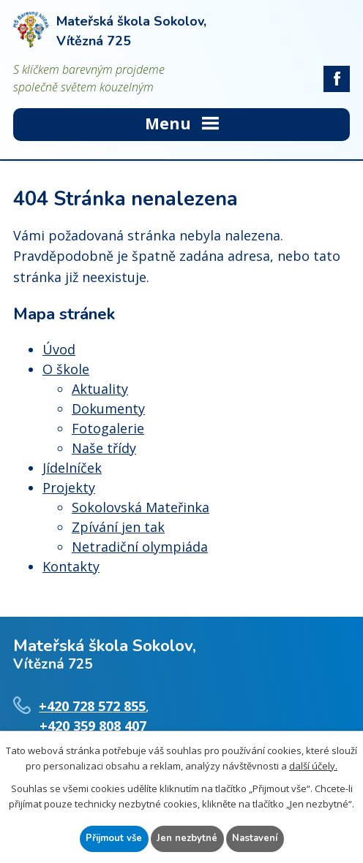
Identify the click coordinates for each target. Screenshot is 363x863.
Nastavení (254, 838)
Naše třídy (104, 448)
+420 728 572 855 (92, 706)
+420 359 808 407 (93, 725)
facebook (336, 79)
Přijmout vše (114, 838)
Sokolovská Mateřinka (140, 507)
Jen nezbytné (187, 838)
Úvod (58, 349)
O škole (65, 369)
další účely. (313, 765)
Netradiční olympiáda (140, 546)
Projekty (68, 487)
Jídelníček (72, 467)
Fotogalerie (108, 428)
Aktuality (100, 389)
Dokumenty (108, 408)
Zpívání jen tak (118, 527)
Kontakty (71, 566)
